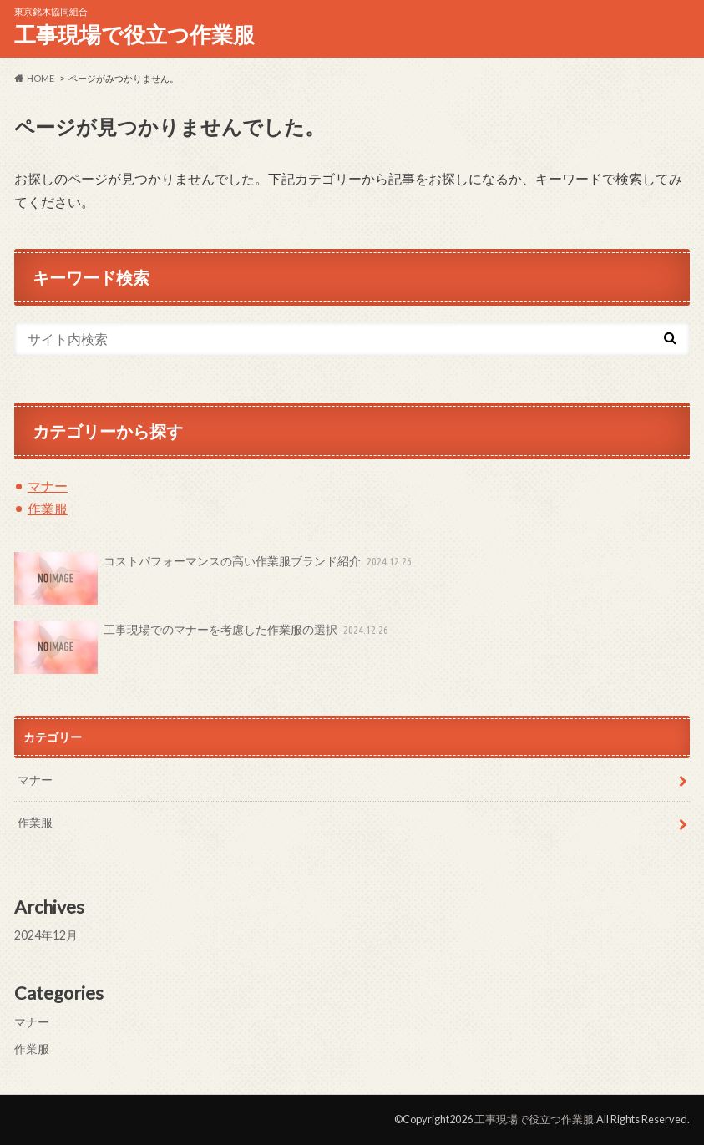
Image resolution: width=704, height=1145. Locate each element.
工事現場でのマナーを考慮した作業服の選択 (203, 647)
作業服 (48, 508)
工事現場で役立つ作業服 (134, 34)
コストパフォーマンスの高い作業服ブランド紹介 (214, 578)
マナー (48, 486)
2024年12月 (46, 935)
